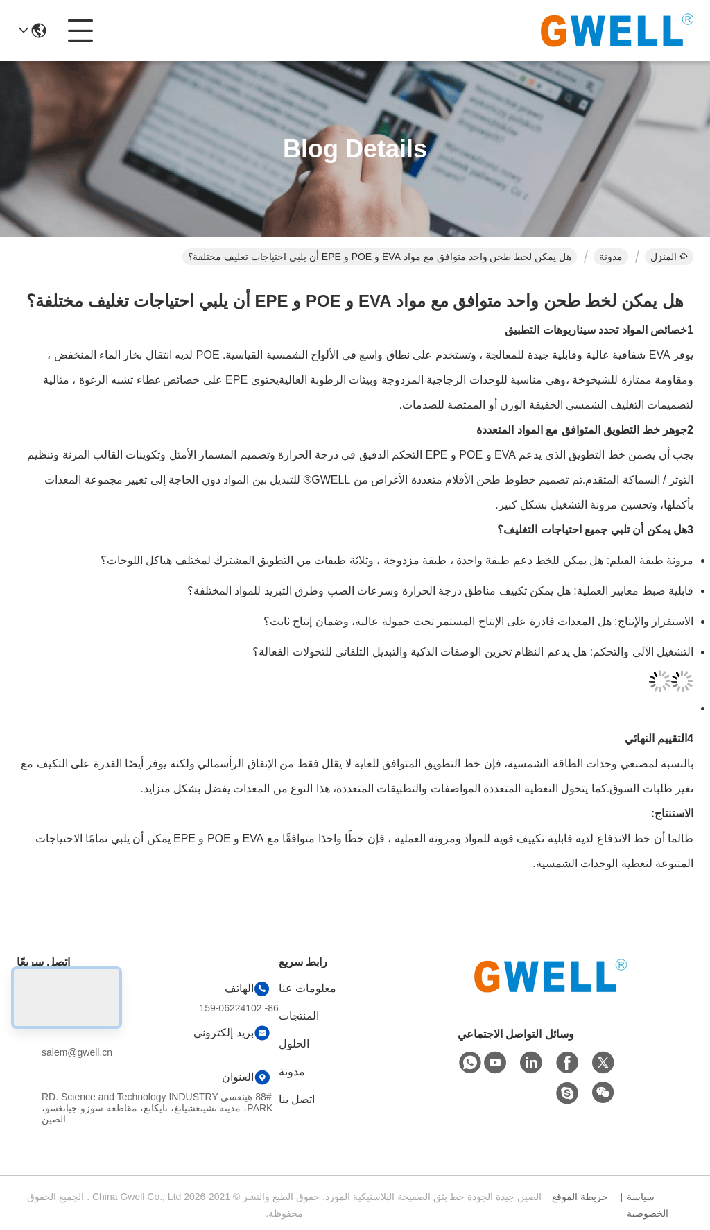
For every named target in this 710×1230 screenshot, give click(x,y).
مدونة (611, 256)
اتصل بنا (297, 1099)
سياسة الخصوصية (647, 1205)
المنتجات (299, 1016)
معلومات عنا (307, 988)
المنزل (669, 256)
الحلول (294, 1044)
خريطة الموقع (580, 1196)
